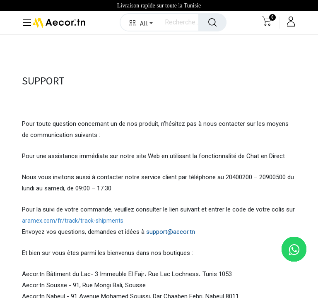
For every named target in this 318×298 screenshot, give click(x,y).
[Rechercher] (212, 22)
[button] (139, 22)
